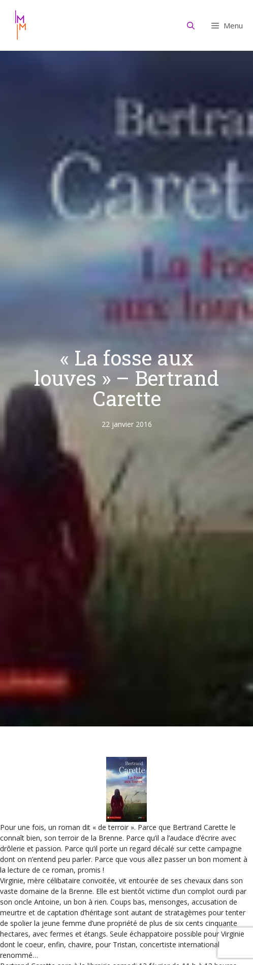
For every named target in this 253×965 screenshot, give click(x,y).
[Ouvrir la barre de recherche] (191, 25)
